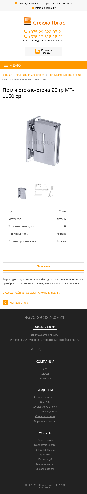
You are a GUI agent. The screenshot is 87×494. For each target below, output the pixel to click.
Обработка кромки (45, 444)
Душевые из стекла (45, 406)
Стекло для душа (49, 292)
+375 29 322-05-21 (45, 32)
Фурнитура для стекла (30, 75)
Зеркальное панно (45, 421)
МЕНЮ (15, 65)
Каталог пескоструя (45, 397)
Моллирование (45, 464)
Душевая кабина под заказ (19, 292)
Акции (45, 373)
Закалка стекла (45, 449)
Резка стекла (45, 440)
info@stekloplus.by (45, 8)
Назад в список (16, 302)
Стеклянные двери (45, 411)
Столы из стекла (45, 416)
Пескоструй (45, 459)
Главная (7, 75)
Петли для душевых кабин (65, 75)
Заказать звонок (45, 326)
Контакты (45, 378)
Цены (45, 368)
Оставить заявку (43, 51)
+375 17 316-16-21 (45, 36)
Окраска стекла (45, 468)
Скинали (45, 401)
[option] (43, 143)
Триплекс (45, 454)
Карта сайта (44, 488)
